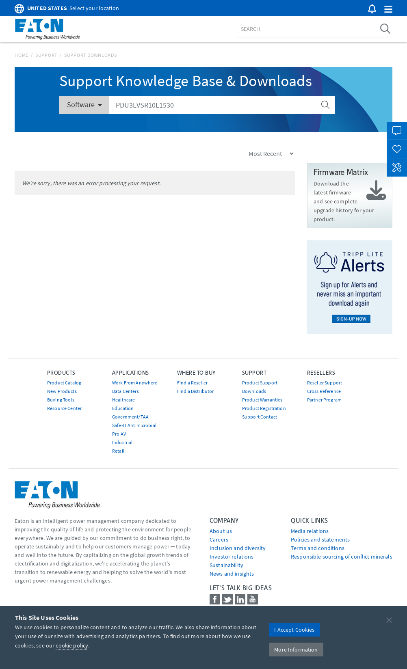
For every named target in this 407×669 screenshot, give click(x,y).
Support (46, 55)
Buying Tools (60, 400)
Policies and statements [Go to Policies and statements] (320, 539)
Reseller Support (324, 383)
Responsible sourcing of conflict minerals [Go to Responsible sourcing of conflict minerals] (341, 556)
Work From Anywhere (135, 383)
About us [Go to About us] (221, 531)
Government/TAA (130, 417)
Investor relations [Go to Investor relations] (232, 556)
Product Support (259, 383)
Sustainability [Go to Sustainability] (226, 565)
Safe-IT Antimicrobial (134, 425)
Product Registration (264, 408)
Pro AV (119, 434)
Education (123, 408)
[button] (388, 9)
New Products (62, 391)
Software (84, 104)
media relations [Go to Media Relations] (310, 531)
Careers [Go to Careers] (219, 539)
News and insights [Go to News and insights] (232, 573)
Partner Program (324, 400)
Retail (118, 451)
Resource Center (64, 408)
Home (21, 55)
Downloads (254, 391)
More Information (296, 649)
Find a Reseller (192, 383)
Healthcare (123, 400)
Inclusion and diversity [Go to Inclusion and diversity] (238, 548)
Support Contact (259, 417)
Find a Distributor (195, 391)
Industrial (122, 442)
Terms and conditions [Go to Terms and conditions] (317, 548)
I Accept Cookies (294, 629)
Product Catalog (64, 383)
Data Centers (125, 391)
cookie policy (72, 645)
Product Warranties (262, 400)
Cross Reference (324, 391)
